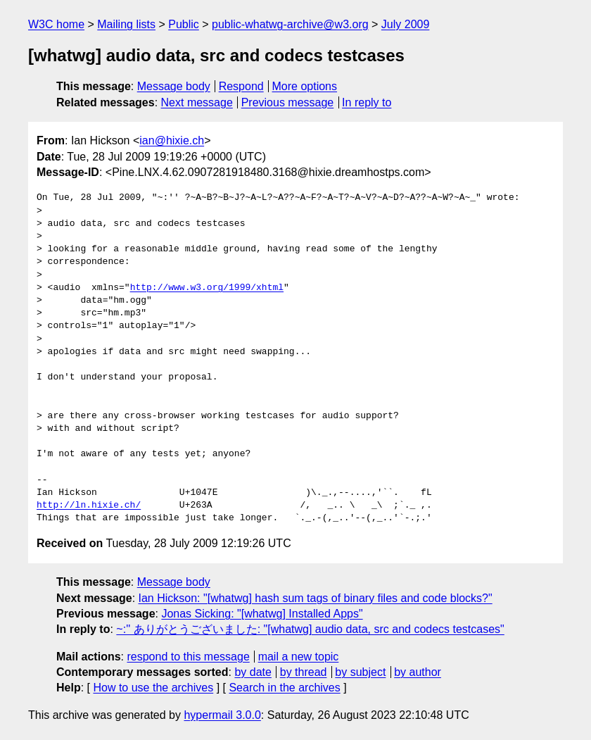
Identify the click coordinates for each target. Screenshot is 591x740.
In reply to (366, 102)
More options (305, 86)
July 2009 (405, 24)
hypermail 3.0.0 (222, 715)
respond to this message (188, 657)
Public (183, 24)
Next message (197, 102)
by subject (360, 672)
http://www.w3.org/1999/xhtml (207, 288)
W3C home (56, 24)
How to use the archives (153, 688)
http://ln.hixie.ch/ (89, 505)
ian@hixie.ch (171, 140)
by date (252, 672)
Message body (173, 86)
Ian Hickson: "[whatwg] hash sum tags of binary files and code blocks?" (316, 598)
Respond (241, 86)
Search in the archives (284, 688)
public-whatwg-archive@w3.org (290, 24)
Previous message (287, 102)
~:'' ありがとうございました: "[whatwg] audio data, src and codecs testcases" (310, 629)
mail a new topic (298, 657)
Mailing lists (126, 24)
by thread (303, 672)
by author (417, 672)
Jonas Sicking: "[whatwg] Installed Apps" (261, 614)
